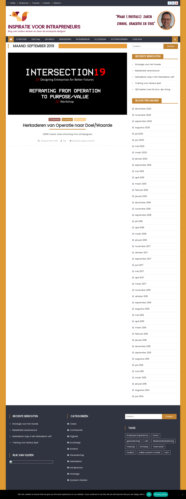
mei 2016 (139, 315)
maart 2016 (140, 327)
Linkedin (46, 3)
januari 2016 (141, 340)
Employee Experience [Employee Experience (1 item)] (137, 435)
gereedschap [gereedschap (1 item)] (133, 441)
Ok (149, 494)
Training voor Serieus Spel (148, 83)
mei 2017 (139, 271)
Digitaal (36, 39)
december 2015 (143, 346)
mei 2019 (139, 171)
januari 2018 (141, 240)
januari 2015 (141, 383)
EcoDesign (100, 39)
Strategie (21, 39)
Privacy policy (161, 494)
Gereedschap (77, 455)
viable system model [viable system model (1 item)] (149, 452)
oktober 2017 (141, 252)
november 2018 (143, 208)
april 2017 (139, 277)
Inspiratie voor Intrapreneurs (44, 27)
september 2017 (143, 258)
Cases (73, 423)
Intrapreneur (83, 39)
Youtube (35, 3)
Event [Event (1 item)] (156, 435)
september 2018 (143, 215)
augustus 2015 (142, 358)
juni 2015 (139, 365)
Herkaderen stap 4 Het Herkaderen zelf (154, 76)
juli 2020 (139, 133)
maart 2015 (140, 377)
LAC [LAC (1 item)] (147, 441)
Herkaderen (65, 39)
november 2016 (143, 290)
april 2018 (139, 227)
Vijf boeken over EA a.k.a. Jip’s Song (152, 89)
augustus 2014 (142, 390)
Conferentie (54, 119)
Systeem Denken (119, 39)
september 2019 (143, 165)
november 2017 (143, 246)
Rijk (64, 140)
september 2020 (143, 121)
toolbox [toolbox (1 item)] (130, 452)
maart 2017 (140, 283)
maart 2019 (140, 183)
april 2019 (139, 177)
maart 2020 (141, 152)
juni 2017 (139, 265)
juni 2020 (139, 140)
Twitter (12, 3)
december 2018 (143, 202)
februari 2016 (141, 333)
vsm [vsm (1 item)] (166, 452)
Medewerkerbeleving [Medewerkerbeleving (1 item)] (163, 441)
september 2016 (143, 302)
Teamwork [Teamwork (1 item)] (158, 446)
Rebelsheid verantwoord (147, 70)
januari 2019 (141, 196)
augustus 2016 (142, 308)
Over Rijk (137, 39)
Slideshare (23, 3)
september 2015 (143, 352)
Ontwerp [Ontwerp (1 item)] (144, 446)
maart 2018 (140, 233)
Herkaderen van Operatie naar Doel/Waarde (67, 125)
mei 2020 (139, 146)
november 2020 (143, 115)
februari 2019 (141, 190)
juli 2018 (139, 221)
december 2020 (143, 108)
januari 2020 (141, 158)
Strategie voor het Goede (148, 64)
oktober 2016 (141, 296)
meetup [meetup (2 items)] (131, 446)
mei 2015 (139, 371)
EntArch (49, 39)
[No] (182, 494)
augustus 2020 (142, 127)
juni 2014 (139, 396)
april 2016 (139, 321)
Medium (57, 3)
